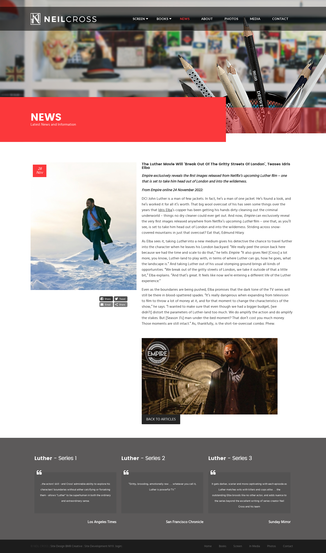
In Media (254, 546)
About (207, 19)
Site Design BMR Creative (66, 546)
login (118, 546)
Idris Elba (165, 210)
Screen (139, 19)
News (184, 19)
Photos (231, 19)
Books (162, 19)
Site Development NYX (99, 546)
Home (208, 546)
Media (255, 19)
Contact (280, 19)
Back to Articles (161, 419)
